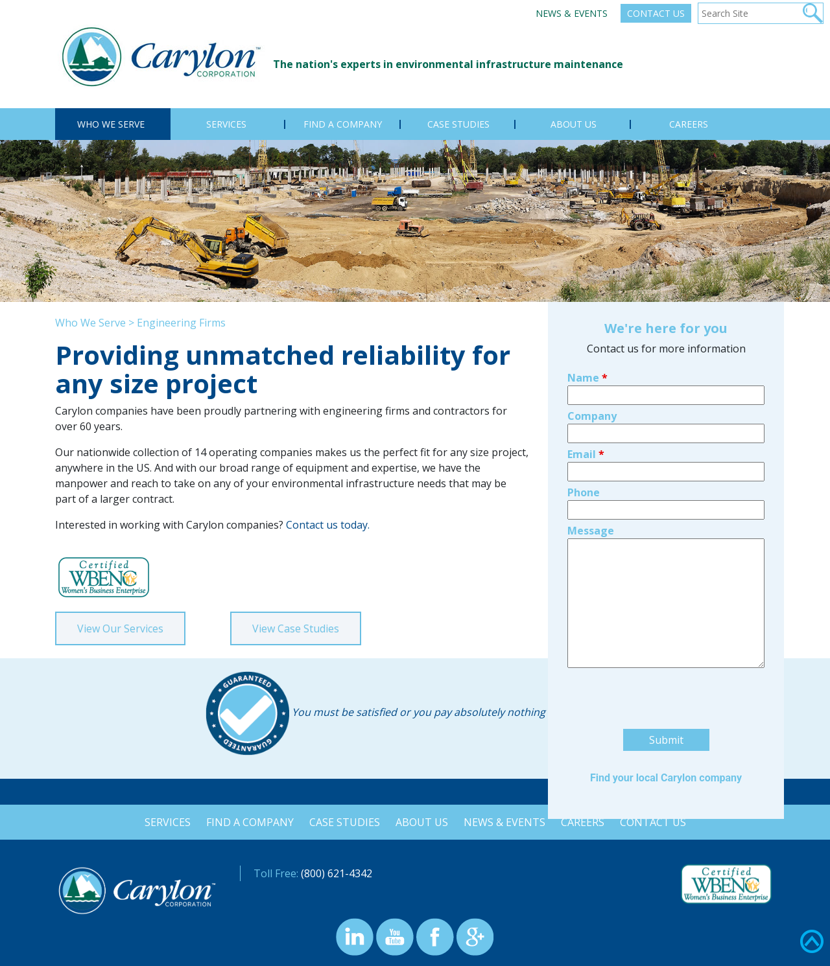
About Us (422, 822)
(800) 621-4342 (336, 873)
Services (164, 822)
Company (592, 319)
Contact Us (656, 13)
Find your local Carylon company (666, 680)
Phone (583, 395)
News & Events (572, 13)
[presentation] (666, 603)
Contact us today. (326, 525)
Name (587, 280)
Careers (585, 822)
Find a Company (247, 822)
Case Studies (343, 822)
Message (590, 433)
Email (585, 357)
